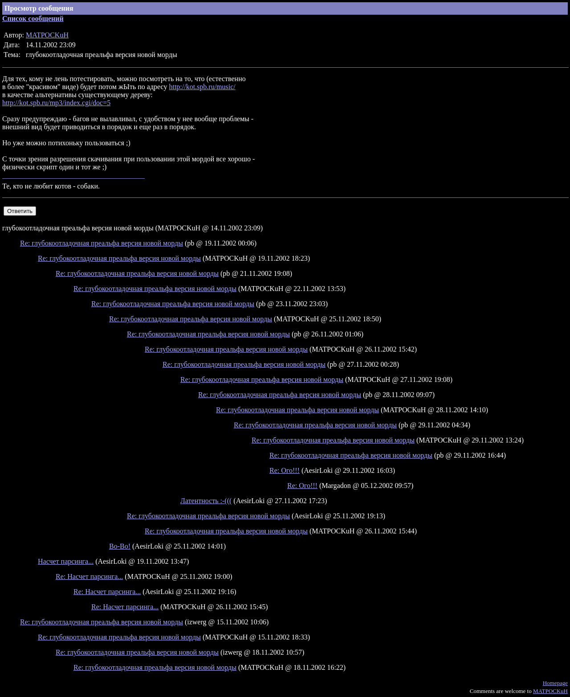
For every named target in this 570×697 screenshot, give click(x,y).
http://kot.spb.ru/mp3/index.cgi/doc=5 (56, 103)
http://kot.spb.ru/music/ (202, 86)
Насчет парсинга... (66, 561)
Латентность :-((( (206, 500)
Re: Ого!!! (284, 470)
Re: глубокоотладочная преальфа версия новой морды (101, 243)
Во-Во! (119, 546)
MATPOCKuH (47, 35)
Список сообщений (33, 18)
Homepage (555, 683)
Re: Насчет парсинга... (89, 576)
